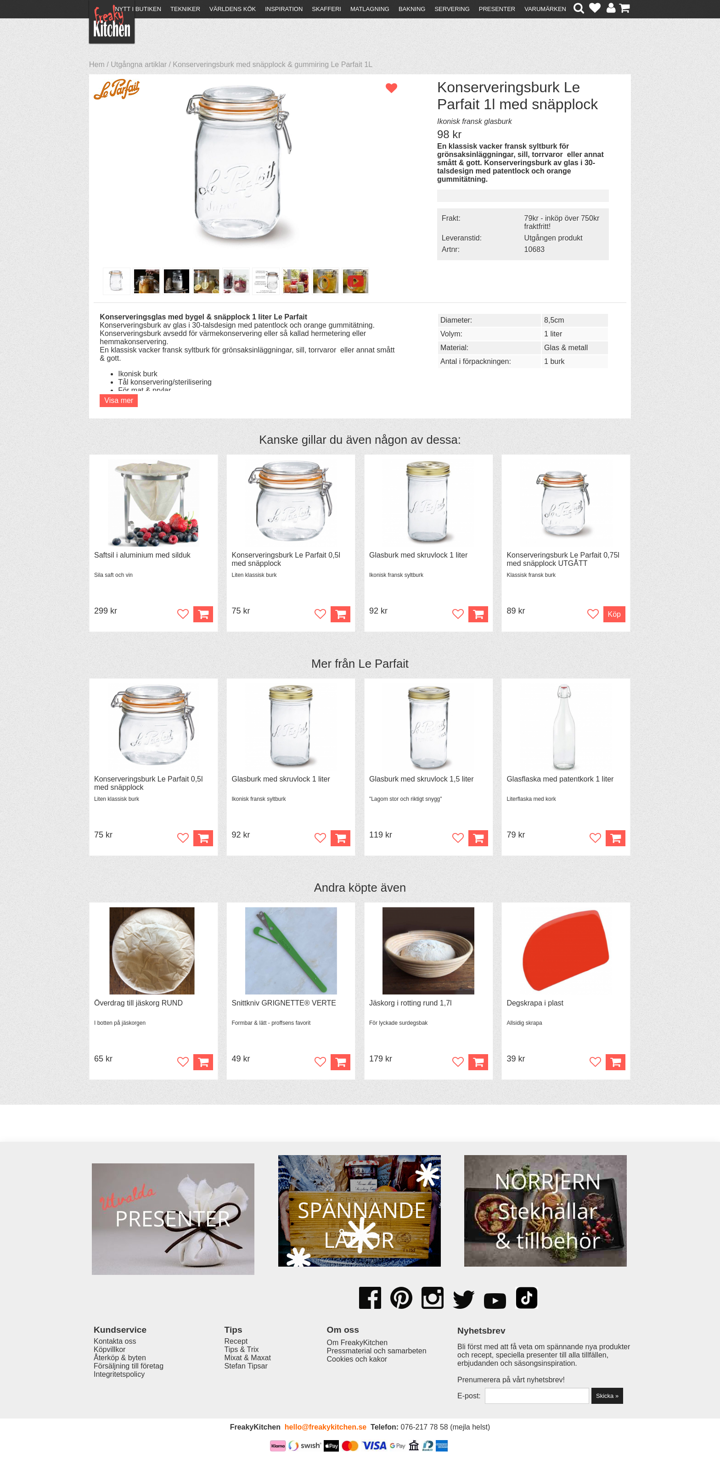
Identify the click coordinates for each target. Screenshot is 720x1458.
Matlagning (369, 9)
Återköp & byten (120, 1358)
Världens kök (232, 9)
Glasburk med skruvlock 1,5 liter (421, 779)
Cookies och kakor (357, 1359)
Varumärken (545, 9)
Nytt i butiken (138, 9)
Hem (97, 64)
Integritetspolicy (119, 1374)
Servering (451, 9)
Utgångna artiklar (139, 64)
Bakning (412, 9)
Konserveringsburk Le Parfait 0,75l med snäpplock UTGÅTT (562, 559)
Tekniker (185, 9)
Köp (614, 614)
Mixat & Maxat (248, 1358)
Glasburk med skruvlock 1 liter (418, 555)
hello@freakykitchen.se (325, 1427)
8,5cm (554, 320)
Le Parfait (383, 663)
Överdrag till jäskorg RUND (138, 1003)
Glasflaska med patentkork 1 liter (559, 779)
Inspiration (284, 9)
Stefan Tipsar (246, 1366)
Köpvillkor (109, 1349)
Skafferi (326, 9)
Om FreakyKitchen (357, 1342)
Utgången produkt (553, 238)
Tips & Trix (242, 1349)
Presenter (497, 9)
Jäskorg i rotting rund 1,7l (410, 1003)
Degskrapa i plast (534, 1003)
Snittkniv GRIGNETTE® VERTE (283, 1003)
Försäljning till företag (128, 1366)
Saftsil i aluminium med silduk (142, 555)
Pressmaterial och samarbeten (377, 1351)
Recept (236, 1341)
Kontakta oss (115, 1341)
